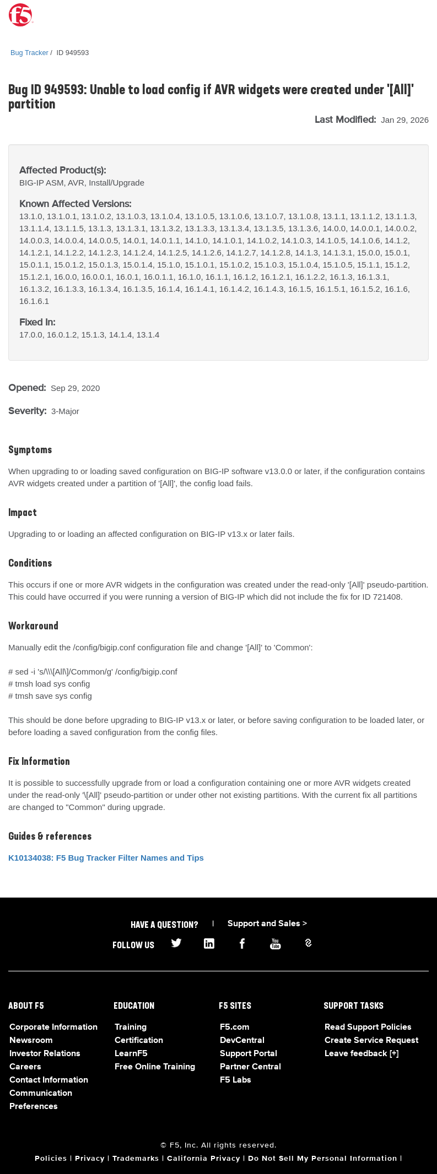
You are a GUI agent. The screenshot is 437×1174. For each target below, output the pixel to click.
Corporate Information (53, 1027)
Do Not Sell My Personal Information (322, 1158)
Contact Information (48, 1080)
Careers (25, 1067)
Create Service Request (371, 1040)
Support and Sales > (267, 924)
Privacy (90, 1158)
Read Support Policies (368, 1027)
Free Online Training (155, 1067)
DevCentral (242, 1040)
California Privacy (203, 1158)
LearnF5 (131, 1054)
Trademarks (135, 1158)
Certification (139, 1040)
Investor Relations (44, 1054)
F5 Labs (235, 1080)
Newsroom (31, 1040)
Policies (51, 1158)
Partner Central (250, 1067)
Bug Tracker (29, 52)
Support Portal (248, 1054)
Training (131, 1027)
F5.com (235, 1027)
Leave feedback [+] (361, 1054)
